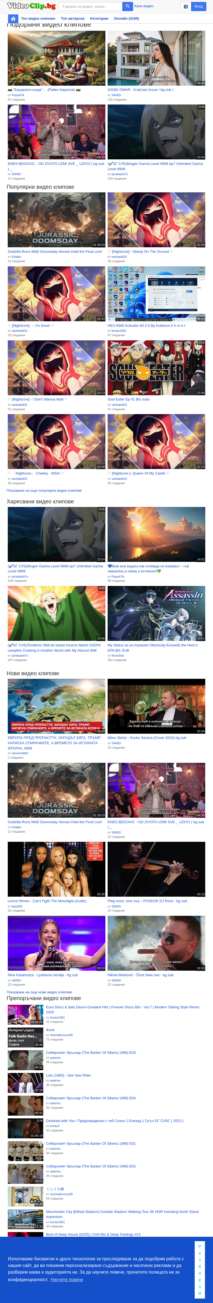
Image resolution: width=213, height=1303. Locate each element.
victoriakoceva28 (61, 1035)
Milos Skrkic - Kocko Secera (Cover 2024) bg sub (147, 738)
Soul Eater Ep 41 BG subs (129, 399)
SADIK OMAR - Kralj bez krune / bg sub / (140, 90)
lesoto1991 (118, 330)
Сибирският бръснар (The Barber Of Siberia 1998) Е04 (91, 1098)
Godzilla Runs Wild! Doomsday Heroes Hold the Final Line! (55, 251)
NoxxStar (117, 655)
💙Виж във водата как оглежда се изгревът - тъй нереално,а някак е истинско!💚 (148, 568)
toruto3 (54, 1126)
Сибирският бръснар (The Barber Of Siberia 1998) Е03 (91, 1052)
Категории (99, 18)
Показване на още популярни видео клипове (44, 490)
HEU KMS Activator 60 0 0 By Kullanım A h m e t (146, 325)
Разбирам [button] (199, 1269)
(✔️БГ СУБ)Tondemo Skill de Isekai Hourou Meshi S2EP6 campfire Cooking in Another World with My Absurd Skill (54, 647)
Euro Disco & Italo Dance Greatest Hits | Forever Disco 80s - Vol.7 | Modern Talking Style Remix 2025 (122, 1009)
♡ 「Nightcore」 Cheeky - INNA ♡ (36, 473)
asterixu (55, 1057)
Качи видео (144, 6)
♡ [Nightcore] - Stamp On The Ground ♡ (140, 251)
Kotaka (16, 256)
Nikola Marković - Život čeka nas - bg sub (141, 975)
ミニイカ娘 (55, 1189)
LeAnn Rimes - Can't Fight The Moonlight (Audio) (47, 901)
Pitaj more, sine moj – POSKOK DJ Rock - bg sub (147, 901)
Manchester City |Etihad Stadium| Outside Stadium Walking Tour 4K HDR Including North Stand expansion (122, 1214)
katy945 (17, 906)
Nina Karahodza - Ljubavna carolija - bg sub (43, 975)
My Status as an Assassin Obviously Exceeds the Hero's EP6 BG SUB (153, 647)
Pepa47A (18, 95)
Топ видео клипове (38, 18)
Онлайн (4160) (126, 18)
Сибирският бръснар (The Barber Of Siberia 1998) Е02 (91, 1166)
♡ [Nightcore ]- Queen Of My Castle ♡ (138, 473)
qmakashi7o (119, 174)
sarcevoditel (20, 753)
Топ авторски (72, 18)
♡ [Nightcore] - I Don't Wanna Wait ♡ (38, 399)
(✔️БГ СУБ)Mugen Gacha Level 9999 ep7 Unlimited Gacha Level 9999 (155, 166)
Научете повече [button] (67, 1279)
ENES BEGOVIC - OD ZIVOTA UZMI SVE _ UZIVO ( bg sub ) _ (56, 166)
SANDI (116, 95)
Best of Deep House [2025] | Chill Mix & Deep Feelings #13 (93, 1234)
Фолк (50, 1030)
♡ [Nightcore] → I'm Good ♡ (31, 325)
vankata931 (119, 256)
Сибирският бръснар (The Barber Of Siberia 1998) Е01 (91, 1143)
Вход (199, 6)
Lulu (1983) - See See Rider (68, 1075)
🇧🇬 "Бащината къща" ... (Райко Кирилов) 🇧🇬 (44, 90)
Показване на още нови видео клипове (39, 992)
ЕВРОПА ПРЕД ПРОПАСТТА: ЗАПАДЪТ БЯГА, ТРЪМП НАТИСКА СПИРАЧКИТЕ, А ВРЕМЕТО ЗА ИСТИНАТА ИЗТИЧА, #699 (54, 743)
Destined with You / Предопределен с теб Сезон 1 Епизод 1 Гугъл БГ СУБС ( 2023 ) (115, 1121)
